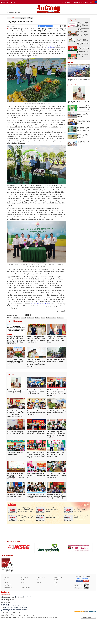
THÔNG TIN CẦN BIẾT (8, 555)
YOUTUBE (86, 580)
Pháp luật (56, 579)
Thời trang (39, 585)
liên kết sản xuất (30, 317)
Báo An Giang (60, 317)
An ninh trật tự (73, 85)
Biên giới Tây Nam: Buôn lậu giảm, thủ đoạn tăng (82, 135)
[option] (19, 547)
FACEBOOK (79, 580)
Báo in (86, 611)
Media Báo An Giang (26, 587)
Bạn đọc (71, 62)
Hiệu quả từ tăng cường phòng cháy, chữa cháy (82, 114)
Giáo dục (23, 579)
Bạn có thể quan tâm (15, 321)
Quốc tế (6, 582)
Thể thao (39, 582)
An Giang (54, 317)
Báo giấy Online (78, 2)
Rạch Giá (43, 317)
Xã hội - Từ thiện (58, 577)
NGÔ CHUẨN (17, 317)
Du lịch (55, 585)
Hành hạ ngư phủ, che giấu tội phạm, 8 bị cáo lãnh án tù (83, 121)
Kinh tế (5, 579)
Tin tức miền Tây (8, 587)
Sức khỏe (56, 582)
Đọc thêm (11, 374)
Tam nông (23, 585)
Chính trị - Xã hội (41, 577)
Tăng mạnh (23, 317)
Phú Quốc (48, 317)
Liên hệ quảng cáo (67, 2)
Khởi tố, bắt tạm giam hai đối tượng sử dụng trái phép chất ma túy (83, 128)
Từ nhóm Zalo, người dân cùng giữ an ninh (83, 142)
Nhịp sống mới (7, 585)
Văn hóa (22, 582)
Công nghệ (39, 579)
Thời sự (30, 18)
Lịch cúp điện (88, 2)
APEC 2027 (37, 317)
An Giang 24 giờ (20, 18)
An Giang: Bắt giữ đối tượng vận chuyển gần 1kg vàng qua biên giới (83, 107)
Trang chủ (11, 18)
